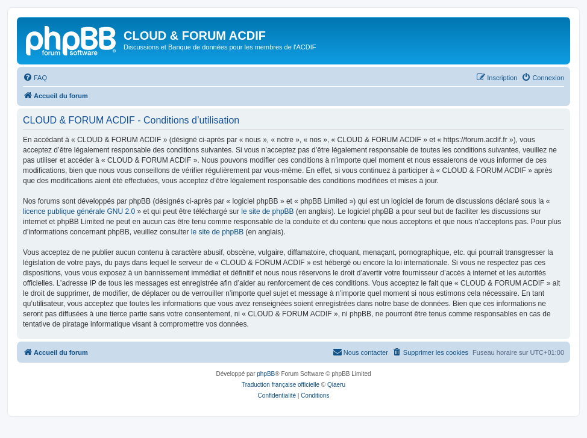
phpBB (266, 374)
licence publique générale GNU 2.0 (79, 211)
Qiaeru (336, 384)
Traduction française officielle (280, 384)
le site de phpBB (267, 211)
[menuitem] (35, 77)
